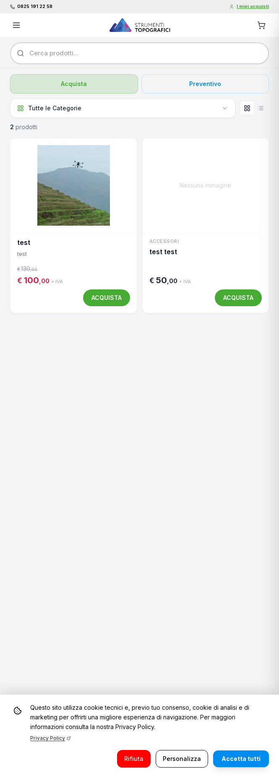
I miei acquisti (249, 6)
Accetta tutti (241, 758)
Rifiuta (133, 758)
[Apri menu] (16, 25)
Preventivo (205, 83)
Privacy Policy (50, 738)
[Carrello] (261, 25)
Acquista (74, 83)
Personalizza (182, 758)
